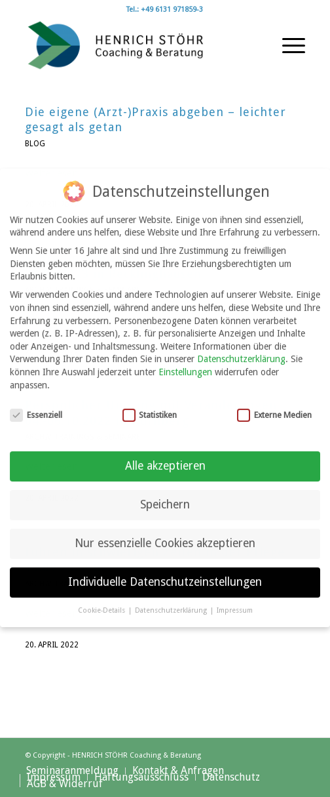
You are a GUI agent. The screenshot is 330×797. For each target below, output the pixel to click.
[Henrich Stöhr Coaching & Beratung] (137, 45)
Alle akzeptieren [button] (165, 455)
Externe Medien (274, 404)
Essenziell (36, 404)
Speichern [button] (165, 494)
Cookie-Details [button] (102, 600)
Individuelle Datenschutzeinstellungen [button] (165, 571)
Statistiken (149, 404)
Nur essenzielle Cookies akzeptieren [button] (165, 532)
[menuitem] (287, 45)
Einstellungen (185, 361)
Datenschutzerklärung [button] (172, 600)
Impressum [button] (235, 600)
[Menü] (287, 45)
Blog (35, 143)
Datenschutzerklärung (241, 348)
